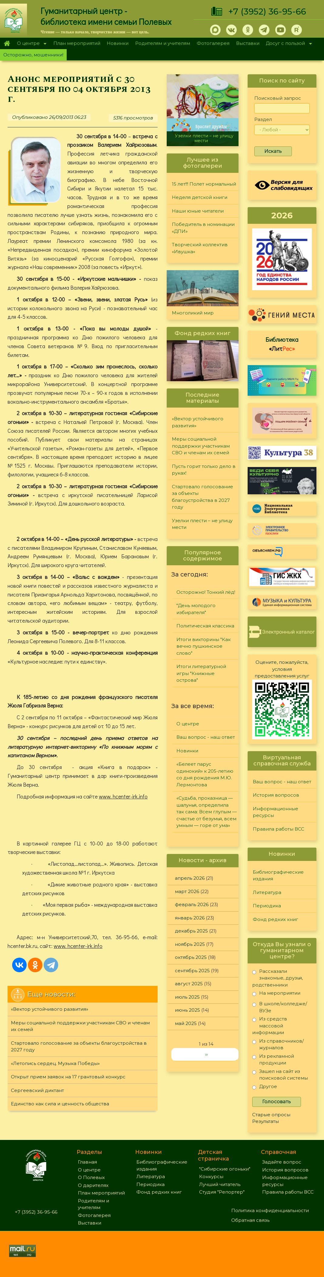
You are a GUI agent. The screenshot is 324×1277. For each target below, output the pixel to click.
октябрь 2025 (191, 957)
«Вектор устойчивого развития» (49, 1009)
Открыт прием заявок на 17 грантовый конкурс (68, 1077)
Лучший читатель (219, 1184)
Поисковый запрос (277, 98)
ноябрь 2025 (190, 944)
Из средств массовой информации (269, 1025)
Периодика (267, 906)
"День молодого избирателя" (195, 609)
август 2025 (189, 983)
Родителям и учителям (162, 43)
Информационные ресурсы (275, 812)
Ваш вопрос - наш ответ (205, 737)
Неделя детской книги (199, 197)
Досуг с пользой (287, 43)
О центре (30, 43)
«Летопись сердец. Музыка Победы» (55, 1063)
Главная (7, 43)
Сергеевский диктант (37, 1090)
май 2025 (186, 1023)
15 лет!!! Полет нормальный (204, 184)
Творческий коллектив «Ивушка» (200, 248)
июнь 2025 (187, 1010)
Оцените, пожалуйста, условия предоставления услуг (282, 669)
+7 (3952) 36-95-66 (267, 11)
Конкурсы (211, 1176)
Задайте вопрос (281, 1162)
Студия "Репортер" (222, 1192)
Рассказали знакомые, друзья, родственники (277, 978)
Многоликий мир (193, 313)
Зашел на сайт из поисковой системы (280, 1074)
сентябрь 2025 (192, 970)
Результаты (265, 1121)
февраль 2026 (192, 904)
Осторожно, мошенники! (33, 55)
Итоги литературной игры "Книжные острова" (201, 673)
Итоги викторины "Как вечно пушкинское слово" (203, 646)
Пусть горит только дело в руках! (203, 469)
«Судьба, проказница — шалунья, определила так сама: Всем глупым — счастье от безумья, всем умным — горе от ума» (206, 811)
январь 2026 (190, 918)
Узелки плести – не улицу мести (204, 138)
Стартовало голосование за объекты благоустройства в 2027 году (79, 1046)
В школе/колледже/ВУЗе (279, 1006)
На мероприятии (276, 994)
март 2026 (187, 891)
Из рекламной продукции (273, 1059)
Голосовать (276, 1101)
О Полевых (91, 1177)
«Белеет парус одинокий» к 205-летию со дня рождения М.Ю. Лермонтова (204, 774)
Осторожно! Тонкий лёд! (205, 592)
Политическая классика (205, 626)
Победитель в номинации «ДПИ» (203, 227)
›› (206, 1054)
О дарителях (93, 1185)
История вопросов (276, 795)
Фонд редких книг (275, 919)
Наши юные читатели (198, 211)
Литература (267, 892)
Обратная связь (250, 1220)
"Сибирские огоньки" (224, 1169)
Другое (264, 1087)
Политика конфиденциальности (270, 1210)
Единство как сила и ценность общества (60, 1104)
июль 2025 (187, 997)
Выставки (247, 43)
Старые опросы (271, 1114)
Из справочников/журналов (278, 1044)
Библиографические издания (278, 875)
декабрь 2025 (191, 931)
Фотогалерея (213, 43)
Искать (273, 151)
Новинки (118, 43)
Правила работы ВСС (278, 829)
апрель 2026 (190, 878)
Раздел (263, 119)
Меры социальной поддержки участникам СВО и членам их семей (80, 1026)
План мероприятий (76, 43)
